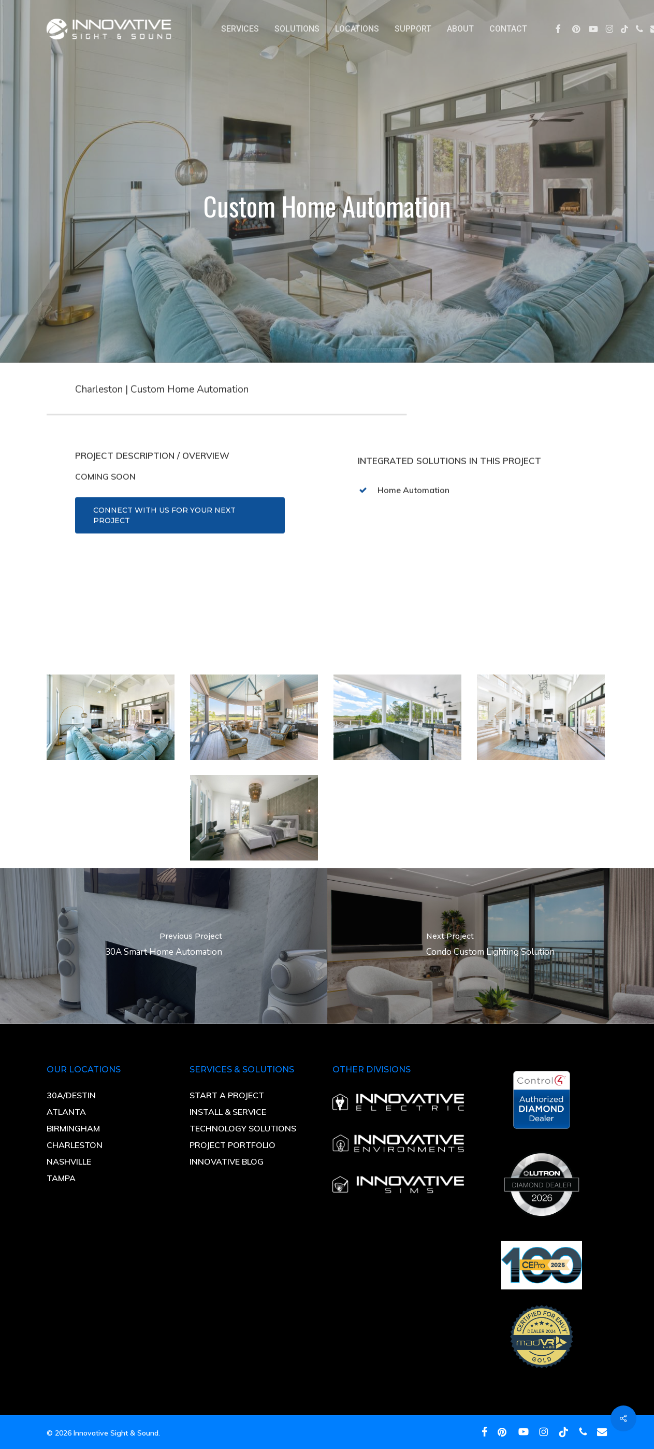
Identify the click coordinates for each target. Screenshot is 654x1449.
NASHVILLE (69, 1161)
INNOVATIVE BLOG (227, 1161)
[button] (180, 540)
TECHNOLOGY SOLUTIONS (243, 1128)
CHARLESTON (75, 1145)
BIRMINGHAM (73, 1128)
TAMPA (61, 1178)
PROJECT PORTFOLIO (232, 1145)
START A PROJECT (227, 1095)
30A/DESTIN (71, 1095)
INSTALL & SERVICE (229, 1112)
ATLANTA (66, 1112)
